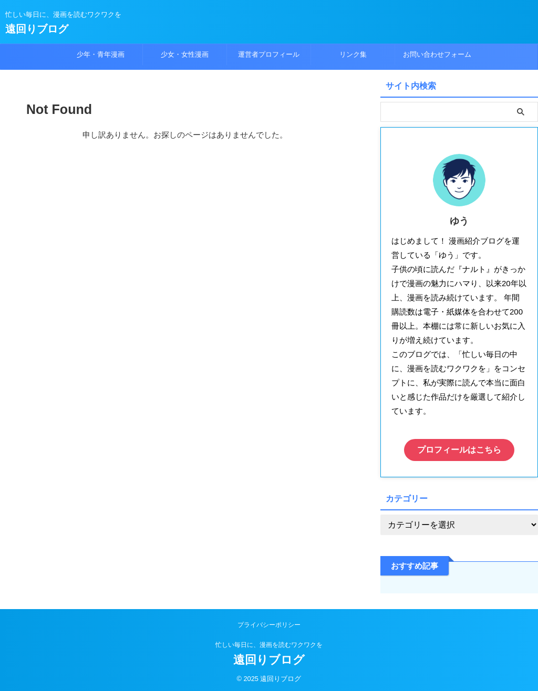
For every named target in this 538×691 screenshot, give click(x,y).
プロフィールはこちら (459, 449)
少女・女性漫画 (185, 54)
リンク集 (353, 54)
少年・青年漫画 (101, 54)
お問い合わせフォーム (437, 54)
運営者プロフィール (268, 54)
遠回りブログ (36, 29)
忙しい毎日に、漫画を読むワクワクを (269, 642)
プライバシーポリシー (269, 622)
